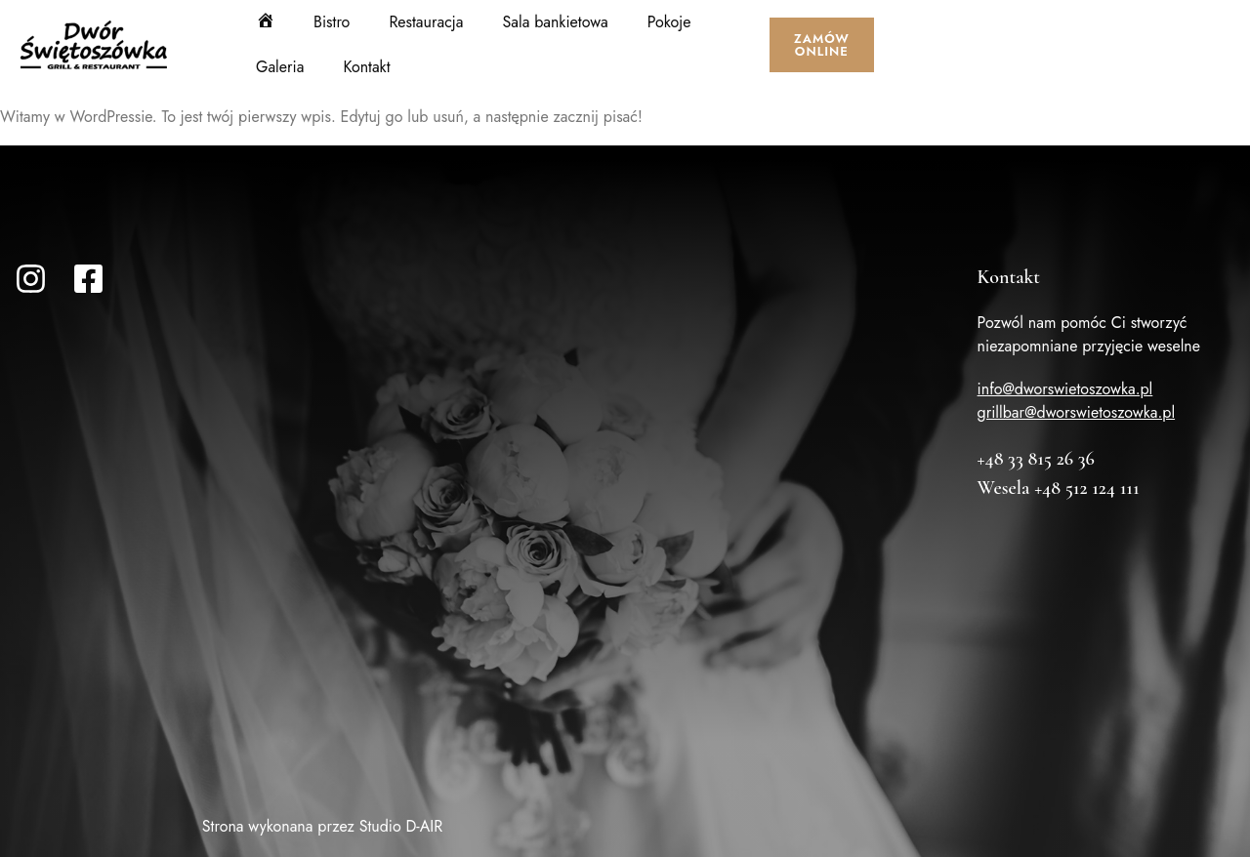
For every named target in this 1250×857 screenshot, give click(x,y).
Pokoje (669, 22)
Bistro (331, 22)
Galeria (280, 67)
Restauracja (426, 22)
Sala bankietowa (555, 22)
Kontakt (366, 67)
